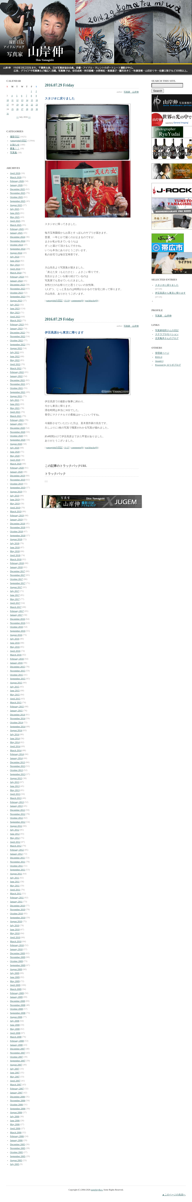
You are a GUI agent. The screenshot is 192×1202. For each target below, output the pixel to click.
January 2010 (16, 949)
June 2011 (15, 881)
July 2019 (14, 495)
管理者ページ (162, 353)
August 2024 (16, 253)
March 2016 (15, 654)
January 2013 (16, 806)
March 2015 (15, 702)
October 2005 (16, 1152)
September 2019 (17, 487)
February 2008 (17, 1041)
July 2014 (14, 734)
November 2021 (17, 384)
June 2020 (15, 451)
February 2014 (17, 754)
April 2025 (15, 221)
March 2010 (15, 941)
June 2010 (15, 929)
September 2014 (17, 726)
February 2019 (17, 515)
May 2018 (15, 551)
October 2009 (16, 961)
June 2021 (15, 404)
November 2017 (17, 575)
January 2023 (16, 328)
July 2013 (14, 782)
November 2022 (17, 336)
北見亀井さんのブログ (167, 338)
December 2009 (17, 953)
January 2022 (16, 376)
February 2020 (17, 467)
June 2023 (15, 308)
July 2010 (14, 925)
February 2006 (17, 1136)
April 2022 (15, 364)
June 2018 (15, 547)
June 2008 (15, 1025)
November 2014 (17, 718)
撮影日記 (14, 136)
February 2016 (17, 658)
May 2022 (15, 360)
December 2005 (17, 1144)
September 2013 (17, 774)
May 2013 (15, 790)
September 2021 (17, 392)
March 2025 (15, 225)
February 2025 (17, 229)
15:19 (67, 300)
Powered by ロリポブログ (168, 365)
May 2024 (15, 264)
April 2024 (15, 268)
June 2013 (15, 786)
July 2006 (14, 1116)
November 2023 (17, 288)
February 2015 (17, 706)
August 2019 (16, 491)
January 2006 (16, 1140)
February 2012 (17, 849)
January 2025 (16, 232)
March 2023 (15, 320)
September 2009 (17, 965)
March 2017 (15, 607)
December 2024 (17, 237)
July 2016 (14, 638)
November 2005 (17, 1148)
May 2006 (15, 1124)
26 (17, 109)
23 (37, 105)
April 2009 (15, 985)
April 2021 (15, 412)
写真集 (13, 152)
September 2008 (17, 1013)
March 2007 (15, 1084)
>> (29, 117)
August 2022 (16, 348)
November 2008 (17, 1005)
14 (27, 100)
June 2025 (15, 213)
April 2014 (15, 746)
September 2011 (17, 869)
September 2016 (17, 631)
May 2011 (15, 885)
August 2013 (16, 778)
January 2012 (16, 854)
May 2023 (15, 312)
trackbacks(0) (91, 300)
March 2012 (15, 845)
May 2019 (15, 503)
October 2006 (16, 1104)
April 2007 (15, 1080)
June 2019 (15, 499)
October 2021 (16, 388)
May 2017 (15, 599)
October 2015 (16, 674)
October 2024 (16, 244)
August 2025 (16, 205)
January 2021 (16, 424)
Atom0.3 (159, 361)
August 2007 (16, 1064)
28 (27, 109)
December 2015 (17, 666)
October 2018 (16, 531)
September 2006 (17, 1108)
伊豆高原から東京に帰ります (170, 293)
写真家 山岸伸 (131, 92)
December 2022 (17, 332)
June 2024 (15, 260)
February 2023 (17, 324)
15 (32, 100)
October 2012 (16, 818)
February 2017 (17, 611)
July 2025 (14, 209)
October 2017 (16, 579)
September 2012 (17, 822)
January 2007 (16, 1092)
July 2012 (14, 829)
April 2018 (15, 555)
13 (22, 100)
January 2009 (16, 997)
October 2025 (16, 197)
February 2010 (17, 945)
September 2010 (17, 917)
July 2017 (14, 591)
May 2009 (15, 981)
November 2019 (17, 479)
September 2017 (17, 583)
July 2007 (14, 1068)
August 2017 (16, 587)
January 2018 (16, 567)
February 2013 (17, 802)
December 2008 (17, 1001)
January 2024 (16, 280)
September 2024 (17, 248)
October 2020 (16, 435)
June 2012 (15, 833)
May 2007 (15, 1076)
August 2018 (16, 539)
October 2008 (16, 1009)
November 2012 (17, 814)
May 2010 (15, 933)
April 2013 (15, 794)
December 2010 (17, 905)
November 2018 (17, 527)
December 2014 (17, 714)
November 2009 (17, 957)
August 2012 (16, 826)
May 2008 (15, 1029)
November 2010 (17, 909)
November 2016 (17, 623)
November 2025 (17, 193)
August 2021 (16, 396)
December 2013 (17, 762)
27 (22, 109)
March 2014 (15, 750)
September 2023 (17, 296)
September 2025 (17, 201)
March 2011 (15, 893)
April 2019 (15, 507)
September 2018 (17, 535)
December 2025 (17, 189)
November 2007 (17, 1052)
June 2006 (15, 1120)
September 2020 (17, 440)
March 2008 (15, 1036)
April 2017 (15, 603)
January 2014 (16, 758)
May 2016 (15, 647)
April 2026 (15, 173)
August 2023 (16, 300)
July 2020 (14, 447)
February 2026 (17, 181)
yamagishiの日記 (18, 140)
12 (17, 100)
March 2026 (15, 177)
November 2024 (17, 241)
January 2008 (16, 1045)
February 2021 (17, 420)
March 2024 (15, 272)
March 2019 (15, 511)
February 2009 (17, 993)
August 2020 (16, 444)
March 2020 (15, 463)
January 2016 (16, 662)
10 (8, 100)
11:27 (67, 447)
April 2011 (15, 889)
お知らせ (14, 144)
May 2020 (15, 455)
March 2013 (15, 798)
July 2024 (14, 256)
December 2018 (17, 523)
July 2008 (14, 1020)
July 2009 (14, 973)
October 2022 (16, 340)
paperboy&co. (97, 1190)
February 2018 (17, 563)
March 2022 (15, 368)
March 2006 (15, 1132)
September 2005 (17, 1156)
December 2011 (17, 857)
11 (13, 100)
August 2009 (16, 969)
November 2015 (17, 670)
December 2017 (17, 571)
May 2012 (15, 838)
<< (17, 117)
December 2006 (17, 1096)
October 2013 (16, 770)
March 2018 (15, 559)
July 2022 (14, 352)
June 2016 (15, 642)
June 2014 (15, 738)
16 (37, 100)
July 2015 (14, 686)
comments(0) (77, 300)
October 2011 (16, 865)
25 (13, 109)
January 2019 (16, 519)
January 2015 (16, 710)
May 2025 (15, 217)
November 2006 (17, 1100)
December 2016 (17, 619)
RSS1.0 (158, 357)
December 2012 (17, 810)
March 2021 (15, 416)
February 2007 (17, 1088)
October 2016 (16, 626)
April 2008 (15, 1033)
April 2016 (15, 651)
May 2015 (15, 694)
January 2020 (16, 471)
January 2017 (16, 615)
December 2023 (17, 284)
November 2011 (17, 861)
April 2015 (15, 698)
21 (27, 105)
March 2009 (15, 989)
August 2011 (16, 873)
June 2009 (15, 977)
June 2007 (15, 1072)
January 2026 (16, 185)
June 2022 (15, 356)
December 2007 (17, 1048)
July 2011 (14, 877)
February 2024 (17, 276)
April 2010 (15, 937)
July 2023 (14, 304)
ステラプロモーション (167, 334)
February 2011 (17, 897)
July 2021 (14, 400)
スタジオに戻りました (167, 285)
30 (37, 109)
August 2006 (16, 1112)
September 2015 (17, 678)
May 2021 (15, 408)
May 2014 (15, 742)
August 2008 (16, 1017)
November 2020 (17, 432)
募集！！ (14, 148)
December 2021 (17, 380)
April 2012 (15, 842)
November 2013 (17, 766)
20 (22, 105)
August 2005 (16, 1160)
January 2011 (16, 901)
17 (8, 105)
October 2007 (16, 1056)
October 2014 (16, 722)
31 (8, 113)
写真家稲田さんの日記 (167, 330)
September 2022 (17, 344)
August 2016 (16, 635)
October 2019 (16, 483)
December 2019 (17, 475)
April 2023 (15, 316)
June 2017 (15, 595)
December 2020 (17, 428)
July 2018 (14, 543)
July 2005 (14, 1164)
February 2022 (17, 372)
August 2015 (16, 682)
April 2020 (15, 460)
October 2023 (16, 292)
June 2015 (15, 690)
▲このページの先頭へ (174, 1194)
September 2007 (17, 1060)
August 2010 (16, 921)
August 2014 (16, 730)
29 (32, 109)
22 (32, 105)
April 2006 (15, 1128)
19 (17, 105)
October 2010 (16, 913)
